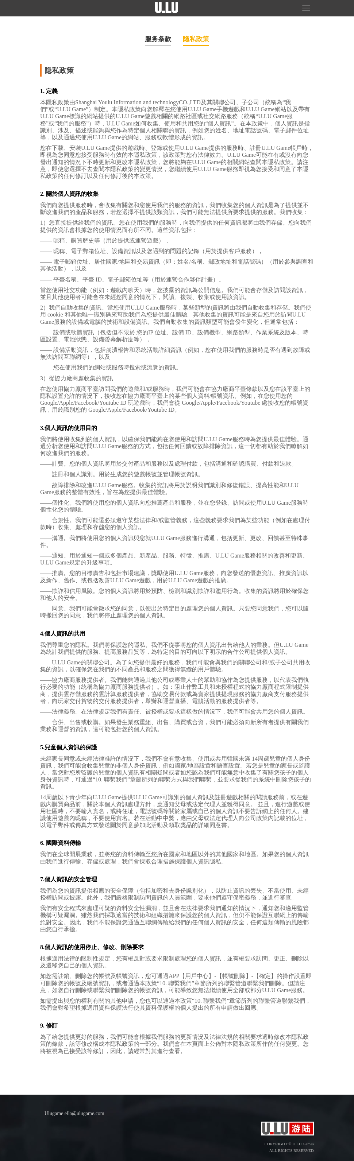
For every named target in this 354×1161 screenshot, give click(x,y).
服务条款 (158, 39)
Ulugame (54, 1113)
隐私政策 (196, 39)
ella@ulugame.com (84, 1113)
